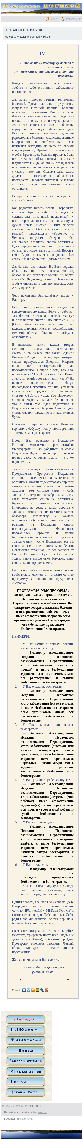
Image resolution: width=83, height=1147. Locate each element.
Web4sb (42, 1112)
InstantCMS (26, 1118)
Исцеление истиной (12, 1106)
